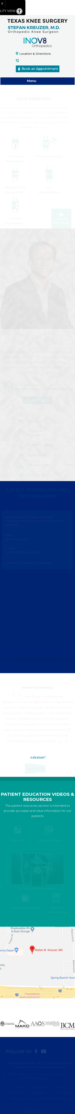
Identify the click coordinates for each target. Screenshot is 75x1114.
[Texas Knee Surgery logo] (37, 26)
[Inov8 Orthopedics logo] (38, 42)
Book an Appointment (38, 69)
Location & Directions (35, 54)
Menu (36, 81)
